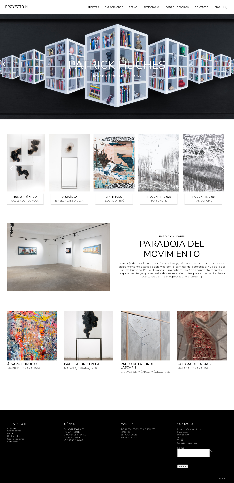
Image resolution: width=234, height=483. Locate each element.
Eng (217, 7)
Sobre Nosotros (177, 7)
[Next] (229, 64)
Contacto (201, 7)
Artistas (93, 7)
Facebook (182, 432)
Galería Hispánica (187, 442)
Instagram (183, 434)
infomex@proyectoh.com (191, 429)
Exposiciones (114, 7)
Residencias (152, 7)
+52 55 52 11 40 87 (73, 440)
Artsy (180, 437)
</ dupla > (222, 478)
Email (213, 451)
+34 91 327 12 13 (129, 437)
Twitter (181, 440)
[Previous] (4, 64)
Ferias (133, 7)
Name (180, 447)
